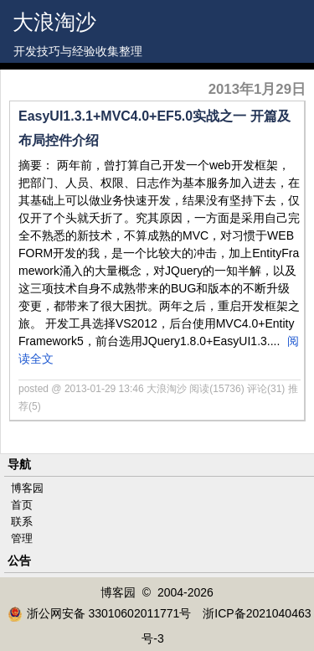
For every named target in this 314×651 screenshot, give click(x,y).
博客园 (27, 488)
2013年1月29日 (257, 89)
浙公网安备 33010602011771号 (100, 613)
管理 (22, 538)
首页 (22, 505)
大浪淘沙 (54, 22)
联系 (22, 521)
